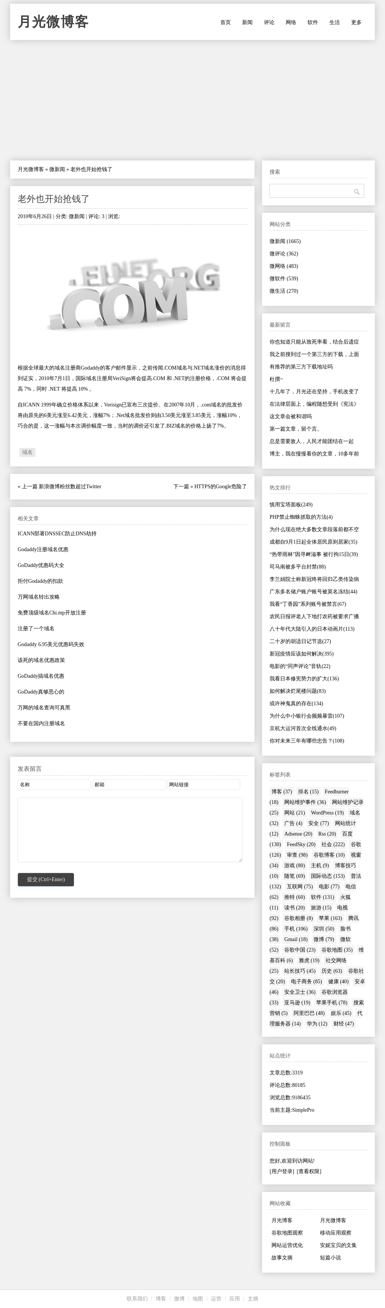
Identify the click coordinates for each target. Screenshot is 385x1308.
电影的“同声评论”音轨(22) (300, 666)
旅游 (321, 908)
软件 (313, 22)
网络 (291, 22)
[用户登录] (282, 1171)
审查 (297, 855)
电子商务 (306, 981)
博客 (281, 792)
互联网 (300, 886)
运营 (216, 1299)
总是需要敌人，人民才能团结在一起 (312, 441)
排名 (308, 792)
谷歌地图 (337, 950)
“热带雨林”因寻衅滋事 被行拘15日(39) (314, 554)
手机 (296, 929)
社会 (333, 844)
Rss (327, 834)
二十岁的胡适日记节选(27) (300, 641)
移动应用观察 (336, 1233)
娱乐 (341, 1013)
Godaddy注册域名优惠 (43, 549)
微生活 (284, 291)
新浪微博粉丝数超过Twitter (70, 486)
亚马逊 (297, 1002)
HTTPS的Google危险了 (220, 486)
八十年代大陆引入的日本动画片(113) (312, 629)
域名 (27, 452)
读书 (294, 908)
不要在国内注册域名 (41, 723)
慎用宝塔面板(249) (291, 504)
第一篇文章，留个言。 (296, 429)
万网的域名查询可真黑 (44, 708)
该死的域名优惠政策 (41, 660)
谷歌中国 (299, 950)
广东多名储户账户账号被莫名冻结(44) (313, 591)
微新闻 (57, 169)
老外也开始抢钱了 (54, 199)
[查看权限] (309, 1171)
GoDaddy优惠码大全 (41, 565)
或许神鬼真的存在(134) (296, 703)
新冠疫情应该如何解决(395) (301, 654)
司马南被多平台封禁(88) (298, 567)
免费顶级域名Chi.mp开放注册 (52, 613)
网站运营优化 (287, 1245)
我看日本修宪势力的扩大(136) (304, 679)
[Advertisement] (192, 100)
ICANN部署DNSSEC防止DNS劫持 (57, 533)
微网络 (284, 266)
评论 (269, 22)
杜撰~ (276, 379)
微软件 (284, 278)
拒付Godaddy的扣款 (40, 581)
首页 (225, 22)
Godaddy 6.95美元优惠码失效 (51, 644)
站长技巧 (299, 971)
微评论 (284, 254)
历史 (331, 971)
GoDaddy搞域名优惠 (41, 676)
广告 (293, 823)
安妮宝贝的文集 (338, 1245)
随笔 (294, 876)
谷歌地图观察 (287, 1233)
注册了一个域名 (36, 628)
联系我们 (137, 1299)
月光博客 (282, 1220)
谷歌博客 (329, 855)
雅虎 (309, 960)
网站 (294, 813)
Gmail (296, 939)
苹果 (330, 918)
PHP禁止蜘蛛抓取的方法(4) (301, 517)
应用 (234, 1299)
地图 (197, 1299)
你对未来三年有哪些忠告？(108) (307, 741)
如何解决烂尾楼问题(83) (298, 691)
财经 (343, 1024)
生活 (334, 22)
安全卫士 (299, 992)
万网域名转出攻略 (39, 597)
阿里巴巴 (309, 1013)
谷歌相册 (298, 918)
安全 (318, 823)
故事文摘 (282, 1258)
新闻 (247, 22)
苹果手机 (331, 1002)
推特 (294, 897)
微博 (324, 939)
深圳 (324, 929)
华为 (317, 1024)
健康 (338, 981)
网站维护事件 (305, 802)
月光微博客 (53, 21)
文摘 (253, 1299)
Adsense (298, 834)
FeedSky (301, 844)
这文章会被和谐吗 (291, 416)
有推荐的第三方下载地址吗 (301, 367)
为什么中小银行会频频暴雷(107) (307, 716)
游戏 (294, 865)
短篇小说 (330, 1258)
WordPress (327, 813)
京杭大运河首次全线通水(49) (303, 728)
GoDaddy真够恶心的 (41, 692)
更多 (356, 22)
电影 (329, 886)
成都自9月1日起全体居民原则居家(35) (313, 542)
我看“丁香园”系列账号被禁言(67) (308, 604)
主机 (320, 865)
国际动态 (328, 876)
